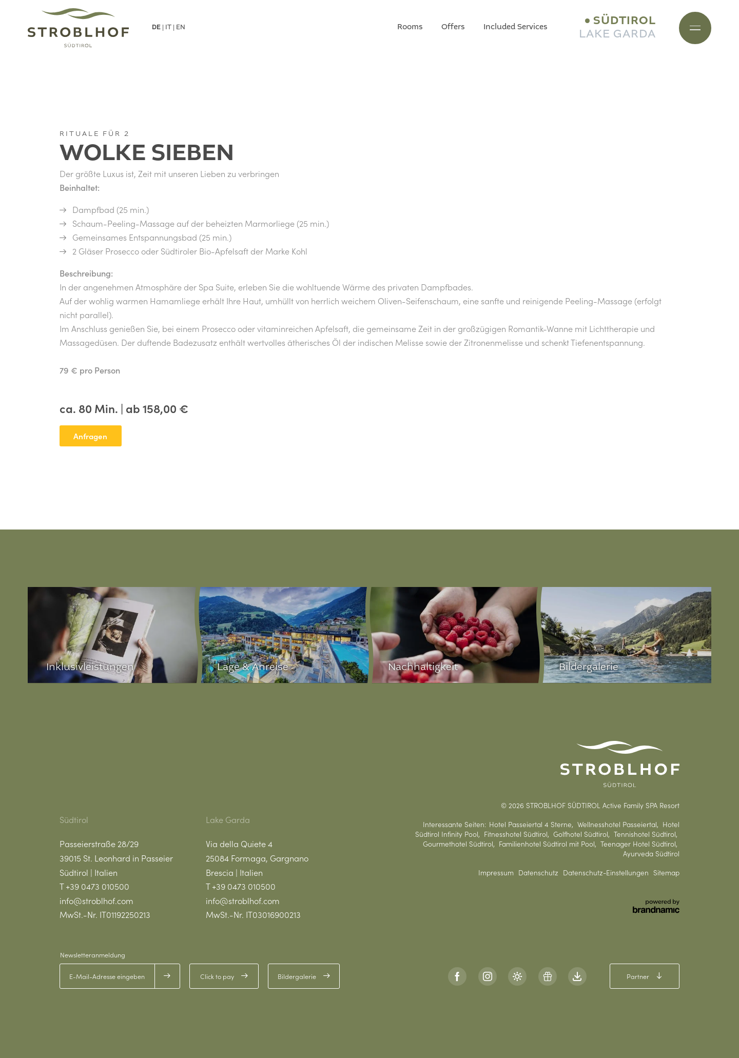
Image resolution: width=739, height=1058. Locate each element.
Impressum (496, 872)
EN (180, 27)
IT (168, 27)
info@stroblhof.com (96, 900)
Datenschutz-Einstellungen (606, 872)
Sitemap (666, 872)
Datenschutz (538, 872)
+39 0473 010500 (97, 886)
